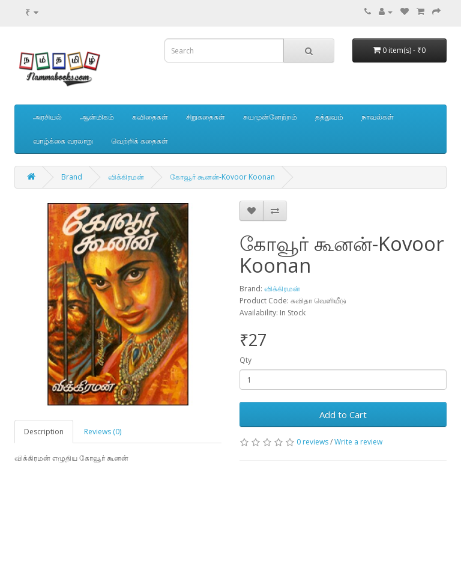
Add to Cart (343, 414)
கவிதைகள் (150, 117)
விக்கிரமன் (126, 177)
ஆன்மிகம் (97, 117)
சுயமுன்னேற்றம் (270, 117)
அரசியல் (47, 117)
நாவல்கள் (377, 117)
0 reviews (312, 442)
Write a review (358, 442)
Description (44, 431)
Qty (246, 360)
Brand (71, 177)
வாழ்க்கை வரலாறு (63, 141)
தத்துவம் (329, 117)
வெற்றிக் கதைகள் (139, 141)
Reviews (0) (102, 431)
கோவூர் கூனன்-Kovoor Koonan (222, 177)
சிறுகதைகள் (205, 117)
